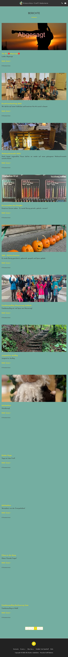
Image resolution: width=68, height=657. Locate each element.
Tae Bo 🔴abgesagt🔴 (11, 54)
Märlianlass (6, 405)
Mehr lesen (6, 61)
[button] (2, 3)
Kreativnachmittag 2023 (12, 104)
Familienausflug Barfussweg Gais (15, 605)
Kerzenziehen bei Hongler (12, 205)
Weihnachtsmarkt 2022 (11, 154)
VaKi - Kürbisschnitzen (10, 255)
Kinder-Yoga (7, 455)
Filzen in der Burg (9, 555)
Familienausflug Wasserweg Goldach (16, 305)
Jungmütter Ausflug (10, 355)
